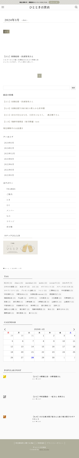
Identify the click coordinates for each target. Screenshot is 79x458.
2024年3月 (9, 142)
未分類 (9, 226)
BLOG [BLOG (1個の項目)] (8, 283)
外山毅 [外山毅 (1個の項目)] (22, 298)
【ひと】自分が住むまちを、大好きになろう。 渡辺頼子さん (31, 115)
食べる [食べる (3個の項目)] (33, 313)
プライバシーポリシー (55, 443)
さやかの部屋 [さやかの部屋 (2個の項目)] (10, 287)
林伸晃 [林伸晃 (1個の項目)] (35, 305)
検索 (73, 88)
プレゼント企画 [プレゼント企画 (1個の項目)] (28, 290)
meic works (44, 449)
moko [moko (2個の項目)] (43, 283)
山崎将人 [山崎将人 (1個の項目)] (56, 302)
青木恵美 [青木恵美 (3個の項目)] (21, 313)
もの (8, 216)
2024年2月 (9, 148)
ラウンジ (10, 221)
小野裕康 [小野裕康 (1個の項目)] (30, 302)
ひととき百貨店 (39, 7)
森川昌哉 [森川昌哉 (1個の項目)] (46, 305)
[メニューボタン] (3, 7)
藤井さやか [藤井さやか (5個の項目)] (63, 309)
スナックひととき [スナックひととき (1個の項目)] (65, 287)
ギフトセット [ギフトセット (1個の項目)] (47, 287)
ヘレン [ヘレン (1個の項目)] (43, 290)
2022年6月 (9, 164)
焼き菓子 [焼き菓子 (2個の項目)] (25, 309)
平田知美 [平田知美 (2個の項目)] (9, 305)
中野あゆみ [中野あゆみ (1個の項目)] (22, 294)
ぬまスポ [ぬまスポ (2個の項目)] (25, 287)
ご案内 (9, 194)
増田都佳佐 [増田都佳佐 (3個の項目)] (10, 298)
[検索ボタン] (76, 7)
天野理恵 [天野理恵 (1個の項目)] (69, 298)
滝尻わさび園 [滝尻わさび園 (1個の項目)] (10, 309)
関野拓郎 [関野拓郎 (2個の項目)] (9, 313)
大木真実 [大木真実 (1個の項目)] (44, 298)
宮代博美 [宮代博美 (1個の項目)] (18, 302)
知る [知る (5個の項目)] (51, 309)
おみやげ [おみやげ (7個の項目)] (67, 283)
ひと (8, 205)
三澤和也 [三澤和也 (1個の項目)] (54, 290)
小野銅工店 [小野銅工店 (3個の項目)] (43, 302)
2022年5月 (9, 169)
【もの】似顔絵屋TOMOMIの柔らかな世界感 (24, 108)
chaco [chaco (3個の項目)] (19, 283)
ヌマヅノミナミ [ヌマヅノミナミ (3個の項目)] (11, 290)
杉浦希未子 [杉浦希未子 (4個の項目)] (22, 305)
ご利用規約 (40, 443)
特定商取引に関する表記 (25, 443)
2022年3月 (9, 175)
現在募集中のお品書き (13, 128)
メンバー (10, 210)
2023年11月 (9, 153)
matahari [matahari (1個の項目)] (30, 283)
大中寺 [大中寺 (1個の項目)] (33, 298)
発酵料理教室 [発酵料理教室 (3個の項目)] (38, 309)
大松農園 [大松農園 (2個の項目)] (56, 298)
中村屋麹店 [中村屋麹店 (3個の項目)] (67, 290)
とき (8, 199)
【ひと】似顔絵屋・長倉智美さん (18, 101)
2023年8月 (9, 159)
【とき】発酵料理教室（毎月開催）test (21, 121)
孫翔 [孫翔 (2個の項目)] (7, 302)
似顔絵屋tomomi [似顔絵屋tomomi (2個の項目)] (38, 294)
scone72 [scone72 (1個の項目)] (55, 283)
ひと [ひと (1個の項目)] (35, 287)
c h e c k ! (54, 2)
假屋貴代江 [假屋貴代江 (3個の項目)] (55, 294)
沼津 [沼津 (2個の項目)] (57, 305)
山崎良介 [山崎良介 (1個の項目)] (69, 302)
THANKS (11, 189)
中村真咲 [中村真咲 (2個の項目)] (9, 294)
